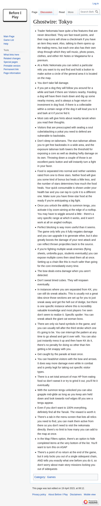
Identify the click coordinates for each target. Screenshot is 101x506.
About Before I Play (58, 494)
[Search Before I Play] (89, 11)
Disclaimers (76, 494)
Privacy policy (39, 494)
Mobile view (90, 494)
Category (39, 477)
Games (51, 477)
